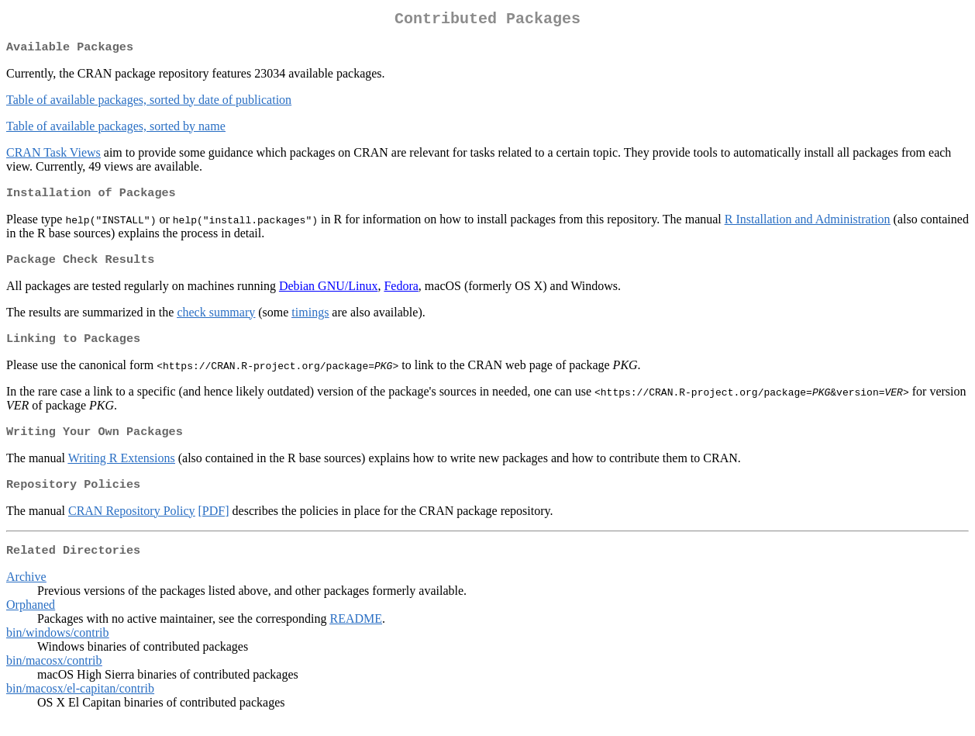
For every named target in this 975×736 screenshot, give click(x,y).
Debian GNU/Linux (328, 293)
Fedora (401, 293)
